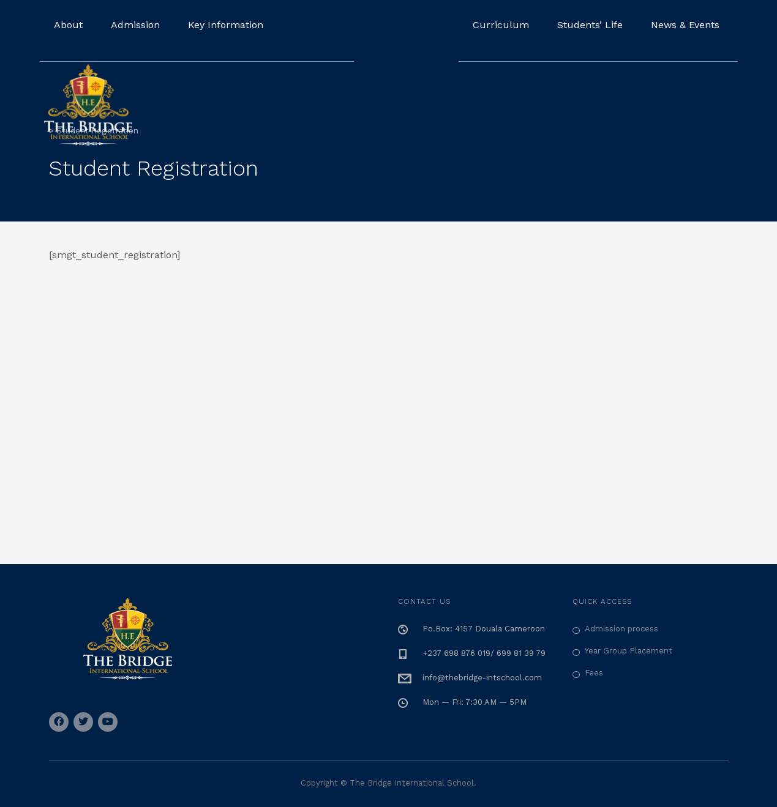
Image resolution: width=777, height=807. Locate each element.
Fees (594, 672)
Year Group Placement (628, 650)
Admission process (621, 628)
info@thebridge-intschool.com (482, 677)
